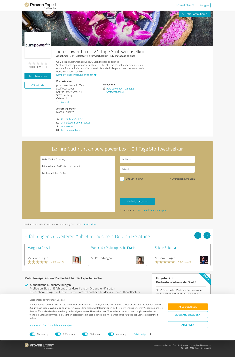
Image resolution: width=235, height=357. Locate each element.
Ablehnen (187, 341)
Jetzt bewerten (38, 76)
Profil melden (90, 224)
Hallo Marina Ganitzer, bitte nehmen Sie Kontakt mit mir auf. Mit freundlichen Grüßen (77, 184)
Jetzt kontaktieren (194, 14)
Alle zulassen (188, 323)
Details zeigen (140, 350)
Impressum (35, 341)
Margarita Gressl (39, 247)
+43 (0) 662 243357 (72, 119)
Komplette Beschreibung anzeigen (76, 74)
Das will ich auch (185, 5)
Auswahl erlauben (187, 331)
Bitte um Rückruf (134, 178)
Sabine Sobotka (165, 247)
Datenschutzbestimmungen (57, 341)
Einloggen (204, 5)
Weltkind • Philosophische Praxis (113, 247)
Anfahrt (65, 102)
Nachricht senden (137, 201)
